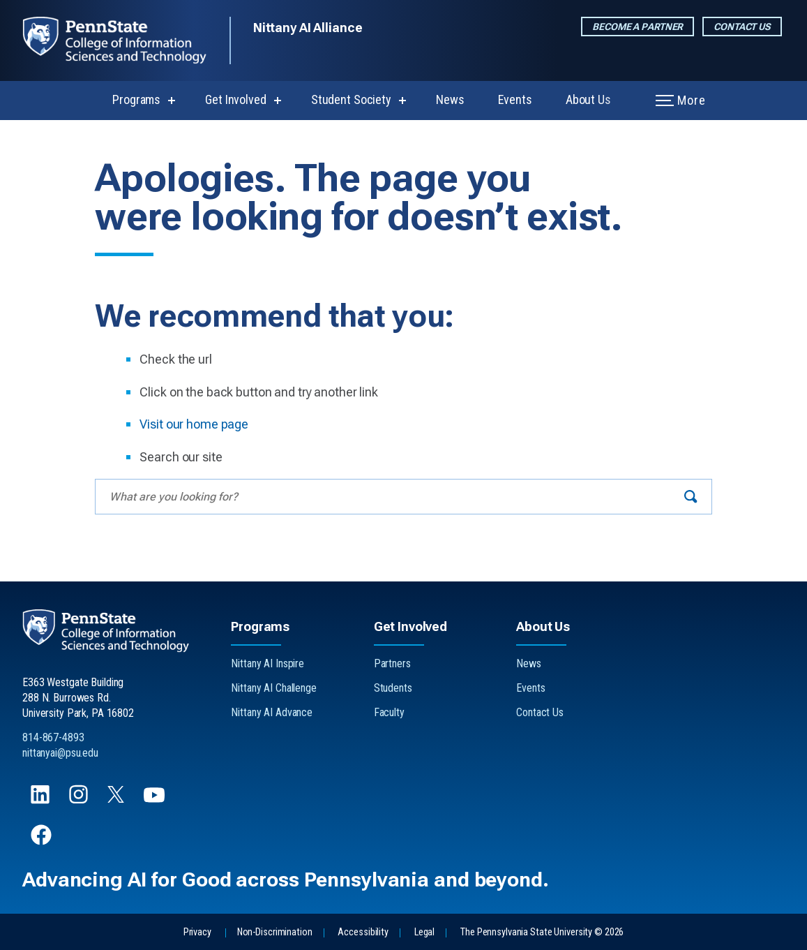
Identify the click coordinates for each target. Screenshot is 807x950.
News (450, 99)
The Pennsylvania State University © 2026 (542, 932)
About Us (588, 99)
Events (515, 99)
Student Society (351, 99)
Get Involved (235, 99)
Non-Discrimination (274, 932)
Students (393, 688)
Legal (424, 932)
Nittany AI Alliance (308, 27)
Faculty (389, 712)
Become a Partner (637, 26)
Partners (392, 663)
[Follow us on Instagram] (80, 801)
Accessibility (363, 932)
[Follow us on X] (117, 799)
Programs (136, 99)
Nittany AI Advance (271, 712)
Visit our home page (193, 424)
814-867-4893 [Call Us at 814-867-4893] (53, 737)
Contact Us (742, 26)
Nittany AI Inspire (267, 663)
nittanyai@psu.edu (60, 752)
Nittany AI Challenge (274, 688)
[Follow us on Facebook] (42, 841)
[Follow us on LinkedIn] (41, 801)
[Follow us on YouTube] (155, 801)
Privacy (197, 932)
